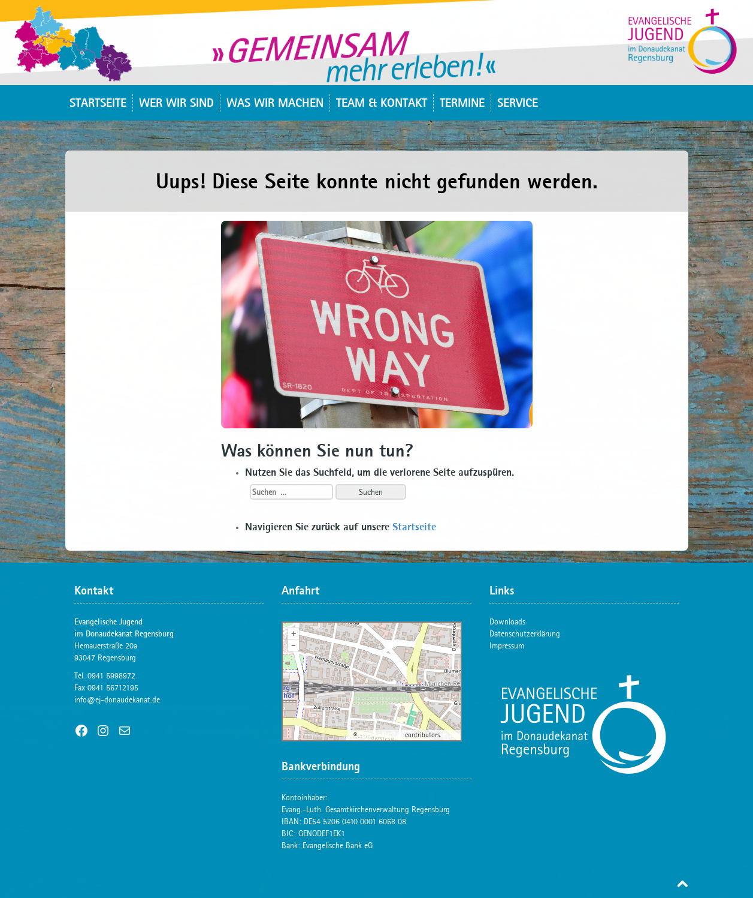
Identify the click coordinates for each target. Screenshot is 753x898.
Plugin (451, 735)
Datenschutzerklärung (524, 633)
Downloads (507, 621)
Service (517, 102)
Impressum (506, 645)
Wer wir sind (176, 102)
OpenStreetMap (381, 735)
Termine (462, 102)
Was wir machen (274, 102)
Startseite (97, 102)
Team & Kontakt (381, 102)
